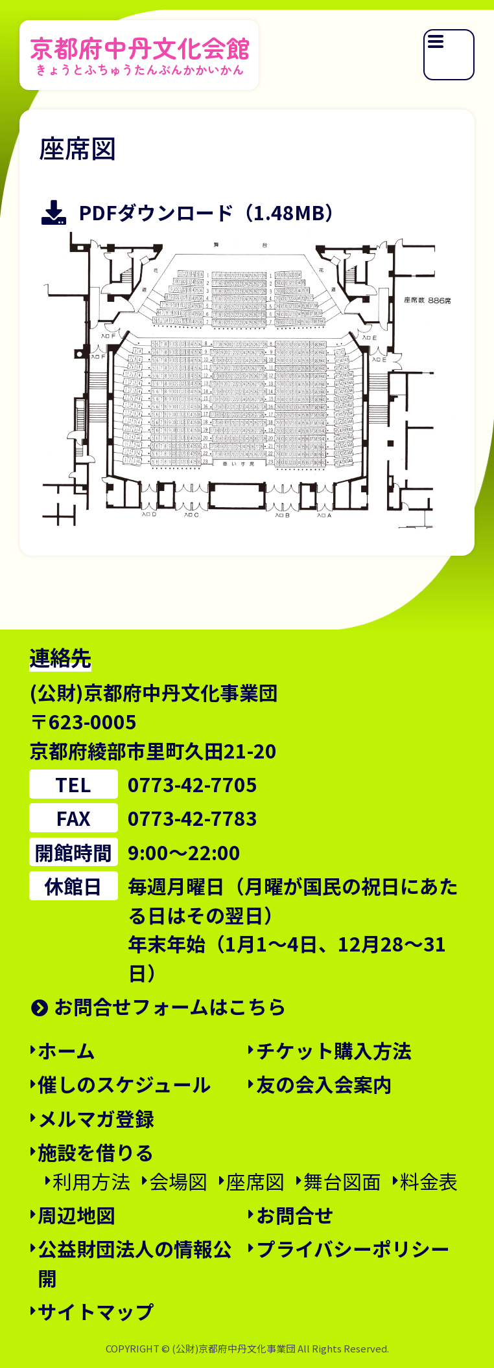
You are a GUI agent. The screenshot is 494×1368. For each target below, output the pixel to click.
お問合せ (295, 1214)
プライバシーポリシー (353, 1248)
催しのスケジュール (124, 1083)
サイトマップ (96, 1311)
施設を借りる (96, 1151)
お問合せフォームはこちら (170, 1006)
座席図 (255, 1181)
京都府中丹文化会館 (140, 52)
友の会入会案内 (324, 1083)
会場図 (178, 1181)
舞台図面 (342, 1181)
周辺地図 (76, 1214)
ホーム (66, 1050)
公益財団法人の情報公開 (135, 1263)
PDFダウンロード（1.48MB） (211, 212)
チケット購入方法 (334, 1050)
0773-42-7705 (192, 784)
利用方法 (91, 1181)
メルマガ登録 (96, 1118)
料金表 (429, 1181)
